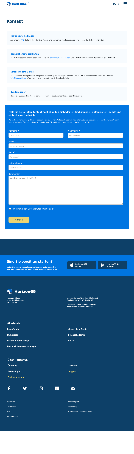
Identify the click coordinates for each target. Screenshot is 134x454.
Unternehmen (15, 163)
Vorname (14, 130)
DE (114, 3)
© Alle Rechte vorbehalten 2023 (80, 412)
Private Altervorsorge (18, 340)
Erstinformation (12, 416)
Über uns (12, 365)
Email (12, 141)
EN (119, 3)
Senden (19, 219)
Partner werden (16, 377)
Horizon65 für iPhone (79, 265)
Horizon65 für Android (110, 265)
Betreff (12, 152)
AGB (8, 412)
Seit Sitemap (72, 407)
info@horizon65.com (18, 78)
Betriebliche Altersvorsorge (21, 346)
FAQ (22, 40)
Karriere (72, 365)
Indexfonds (13, 329)
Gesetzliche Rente (77, 329)
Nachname (74, 130)
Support (72, 371)
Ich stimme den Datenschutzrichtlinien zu (33, 208)
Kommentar (14, 174)
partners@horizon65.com (60, 58)
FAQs (71, 340)
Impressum (11, 402)
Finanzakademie (76, 335)
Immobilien (12, 335)
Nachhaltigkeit (73, 402)
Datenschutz (11, 407)
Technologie (14, 371)
